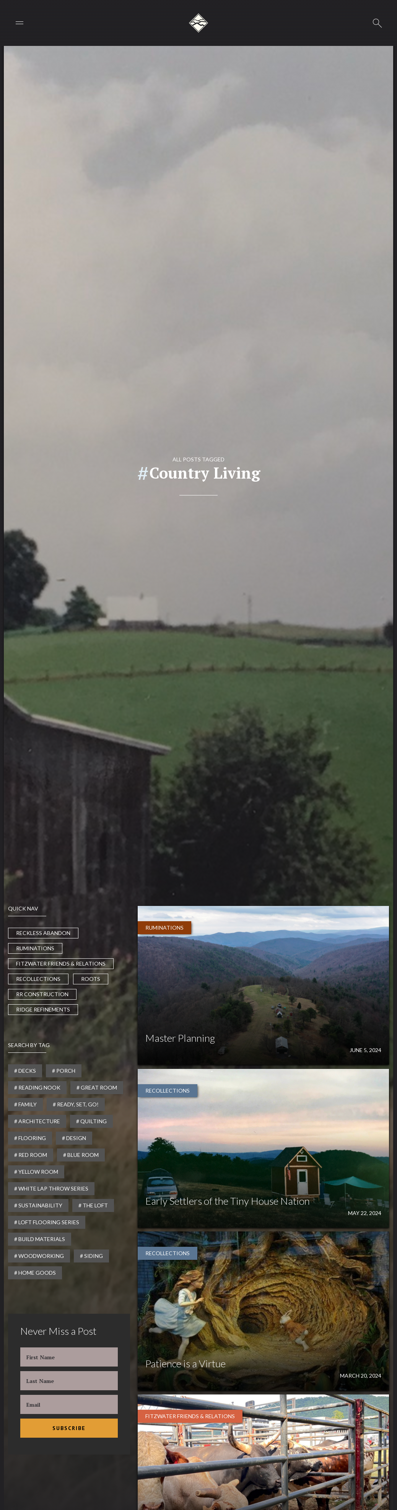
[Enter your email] (69, 1404)
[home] (198, 23)
